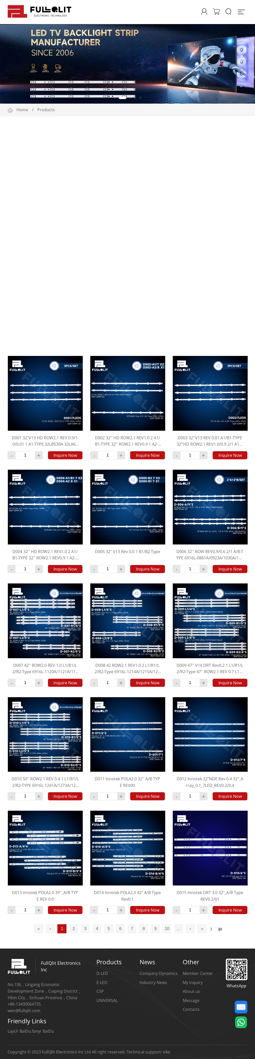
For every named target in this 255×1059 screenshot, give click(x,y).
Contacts (191, 1009)
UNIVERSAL (107, 1000)
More (233, 164)
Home (22, 109)
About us (191, 991)
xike (166, 1052)
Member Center (198, 973)
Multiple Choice (219, 152)
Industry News (153, 982)
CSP (100, 991)
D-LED (102, 973)
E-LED (101, 982)
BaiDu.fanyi (30, 1031)
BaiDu (48, 1031)
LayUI (13, 1031)
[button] (117, 98)
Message (191, 1000)
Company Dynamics (159, 973)
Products (46, 109)
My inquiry (193, 982)
